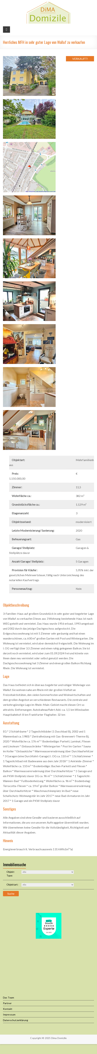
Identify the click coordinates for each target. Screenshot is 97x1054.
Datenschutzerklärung (15, 1020)
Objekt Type (10, 873)
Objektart (12, 884)
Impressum (9, 1014)
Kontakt (7, 1008)
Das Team (8, 997)
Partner (7, 1003)
